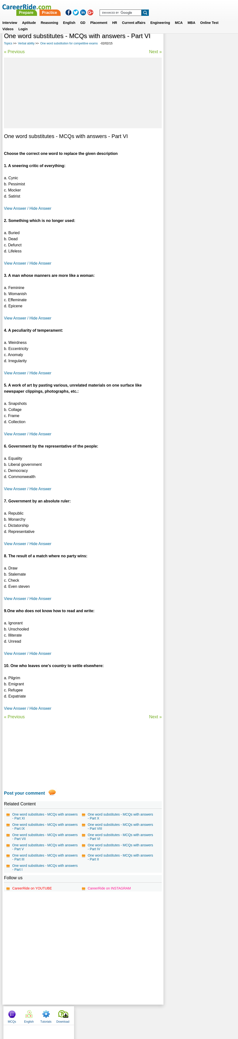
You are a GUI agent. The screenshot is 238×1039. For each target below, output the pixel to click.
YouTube (153, 1014)
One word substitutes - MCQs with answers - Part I (44, 867)
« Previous (14, 51)
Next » (154, 51)
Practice (136, 7)
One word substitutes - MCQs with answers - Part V (44, 847)
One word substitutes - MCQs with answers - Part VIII (120, 826)
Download (223, 44)
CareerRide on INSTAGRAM (109, 888)
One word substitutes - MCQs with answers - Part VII (44, 837)
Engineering (160, 17)
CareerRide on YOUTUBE (32, 888)
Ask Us (136, 1014)
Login (23, 23)
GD (82, 17)
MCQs (172, 44)
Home (58, 1014)
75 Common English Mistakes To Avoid (196, 162)
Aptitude (29, 17)
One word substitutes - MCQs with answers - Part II (120, 857)
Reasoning (49, 17)
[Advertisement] (82, 93)
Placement (98, 17)
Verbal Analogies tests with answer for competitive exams (196, 182)
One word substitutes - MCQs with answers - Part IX (44, 826)
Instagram (172, 1014)
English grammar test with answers (193, 171)
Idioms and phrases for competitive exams (194, 152)
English (69, 17)
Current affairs (133, 17)
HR (114, 17)
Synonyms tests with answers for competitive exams (192, 126)
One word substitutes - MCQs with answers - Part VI (120, 837)
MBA (191, 17)
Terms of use (117, 1014)
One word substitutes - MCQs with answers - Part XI (44, 816)
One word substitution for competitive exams (69, 43)
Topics (8, 43)
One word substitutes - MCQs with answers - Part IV (120, 847)
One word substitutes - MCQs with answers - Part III (44, 857)
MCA (179, 17)
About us (74, 1014)
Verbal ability (26, 43)
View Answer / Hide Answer (27, 208)
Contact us (94, 1014)
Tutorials (206, 44)
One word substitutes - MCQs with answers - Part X (120, 816)
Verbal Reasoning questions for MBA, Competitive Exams (195, 139)
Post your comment (24, 793)
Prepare (112, 7)
